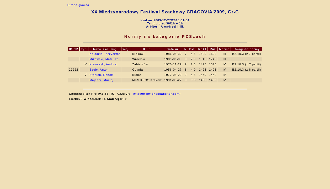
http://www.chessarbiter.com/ (156, 93)
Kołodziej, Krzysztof (104, 53)
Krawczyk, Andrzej (103, 64)
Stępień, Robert (101, 74)
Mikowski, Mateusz (103, 59)
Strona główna (78, 5)
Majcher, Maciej (101, 80)
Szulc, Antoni (99, 69)
